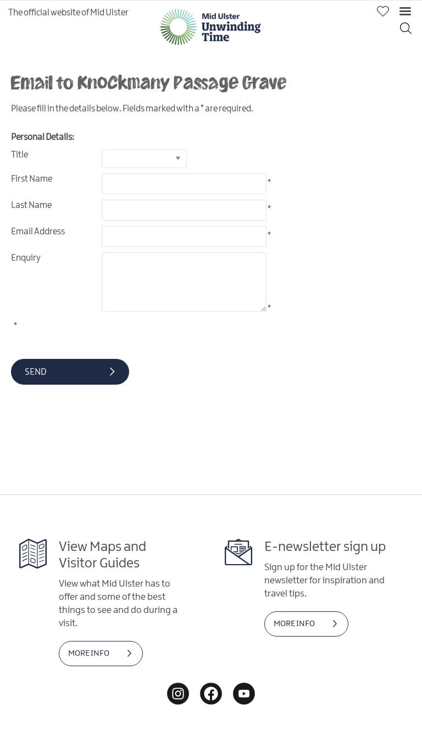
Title (19, 155)
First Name (31, 179)
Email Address (38, 232)
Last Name (31, 205)
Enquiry (26, 258)
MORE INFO (88, 653)
